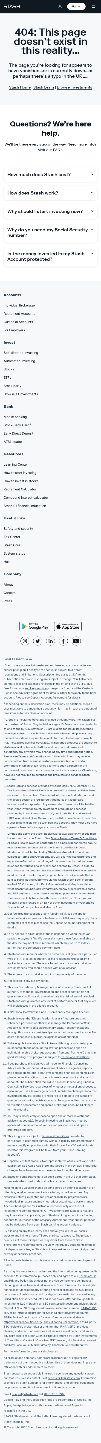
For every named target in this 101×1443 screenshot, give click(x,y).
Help (7, 562)
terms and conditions (55, 1136)
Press (8, 601)
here (90, 1105)
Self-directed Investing (21, 353)
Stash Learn (43, 87)
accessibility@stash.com (64, 1378)
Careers (9, 593)
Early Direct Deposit (18, 433)
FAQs (57, 149)
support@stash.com (25, 1394)
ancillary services (36, 688)
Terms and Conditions (32, 756)
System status (14, 553)
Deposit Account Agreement (48, 697)
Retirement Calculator (20, 489)
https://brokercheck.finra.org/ (23, 1322)
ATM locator (13, 442)
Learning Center (16, 464)
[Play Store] (34, 626)
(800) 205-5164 (54, 1394)
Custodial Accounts (18, 322)
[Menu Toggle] (93, 7)
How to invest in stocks (21, 481)
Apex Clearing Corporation (60, 1322)
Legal (7, 659)
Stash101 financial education (25, 506)
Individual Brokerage (19, 305)
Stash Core (12, 545)
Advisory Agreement (31, 693)
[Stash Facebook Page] (63, 641)
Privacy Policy (23, 659)
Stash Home (20, 87)
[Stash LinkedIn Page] (50, 641)
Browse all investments (21, 394)
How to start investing (20, 473)
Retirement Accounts (19, 313)
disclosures (50, 1351)
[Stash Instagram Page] (24, 641)
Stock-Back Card (17, 425)
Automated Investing (19, 361)
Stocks (9, 369)
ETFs (7, 377)
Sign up (76, 6)
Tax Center (12, 537)
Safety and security (18, 528)
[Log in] (60, 6)
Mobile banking (15, 417)
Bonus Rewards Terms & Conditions (74, 838)
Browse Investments (74, 87)
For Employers (14, 330)
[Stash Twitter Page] (37, 641)
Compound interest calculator (26, 497)
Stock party (12, 386)
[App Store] (68, 626)
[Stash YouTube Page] (76, 641)
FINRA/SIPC (88, 1308)
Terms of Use (87, 1276)
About (8, 584)
